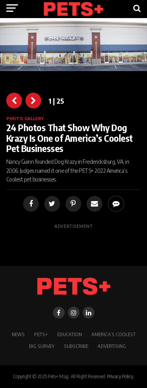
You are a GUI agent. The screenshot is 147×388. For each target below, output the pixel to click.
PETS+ (41, 334)
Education (69, 334)
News (18, 334)
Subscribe (76, 346)
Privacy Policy (120, 376)
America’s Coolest (113, 334)
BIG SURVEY (41, 346)
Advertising (112, 346)
